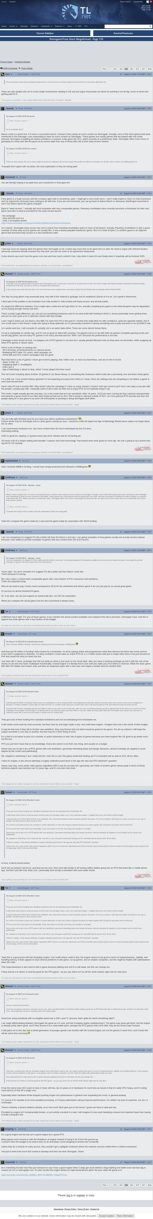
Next (150, 69)
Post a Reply (25, 68)
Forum (13, 26)
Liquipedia (138, 2)
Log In (4, 2)
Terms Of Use (83, 1211)
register (80, 1196)
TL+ (86, 26)
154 (120, 69)
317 (143, 69)
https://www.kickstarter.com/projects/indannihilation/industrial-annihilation (36, 223)
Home (4, 26)
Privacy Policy (70, 1211)
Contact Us (94, 1211)
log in (70, 1196)
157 (137, 69)
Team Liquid (125, 2)
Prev (104, 69)
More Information (125, 1216)
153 (114, 69)
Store (70, 26)
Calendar (24, 26)
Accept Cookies (106, 1216)
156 (131, 69)
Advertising (58, 1211)
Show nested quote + (19, 121)
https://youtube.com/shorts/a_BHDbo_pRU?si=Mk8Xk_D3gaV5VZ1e (34, 1176)
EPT (78, 26)
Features (60, 26)
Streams (34, 26)
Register (12, 2)
